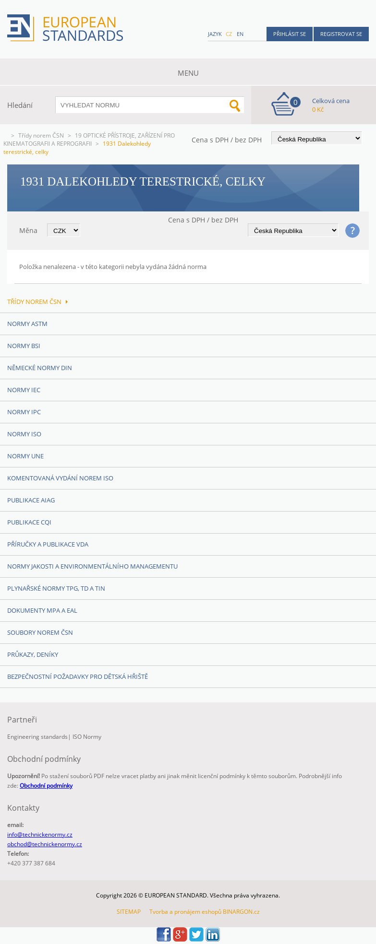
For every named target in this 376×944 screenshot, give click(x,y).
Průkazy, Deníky (32, 654)
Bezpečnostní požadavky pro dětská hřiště (77, 676)
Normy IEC (23, 389)
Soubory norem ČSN (40, 632)
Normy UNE (25, 456)
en (240, 33)
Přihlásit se (289, 33)
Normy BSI (23, 345)
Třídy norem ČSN (41, 135)
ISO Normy (87, 737)
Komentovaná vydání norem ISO (60, 478)
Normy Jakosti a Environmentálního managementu (92, 566)
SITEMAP (129, 912)
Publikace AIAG (31, 500)
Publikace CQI (29, 522)
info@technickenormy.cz (40, 834)
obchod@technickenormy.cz (44, 844)
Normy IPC (24, 412)
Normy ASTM (27, 323)
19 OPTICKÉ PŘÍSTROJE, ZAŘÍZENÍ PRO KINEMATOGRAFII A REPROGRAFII (89, 139)
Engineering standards (37, 737)
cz (229, 33)
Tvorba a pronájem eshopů (185, 912)
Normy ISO (24, 434)
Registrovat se (341, 33)
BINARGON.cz (241, 912)
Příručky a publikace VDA (47, 544)
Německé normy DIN (39, 367)
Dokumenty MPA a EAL (42, 610)
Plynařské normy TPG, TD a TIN (56, 588)
